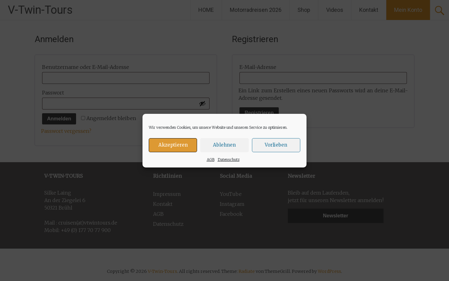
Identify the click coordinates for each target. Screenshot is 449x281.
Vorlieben (276, 146)
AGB (211, 160)
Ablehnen (224, 146)
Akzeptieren (173, 146)
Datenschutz (228, 160)
